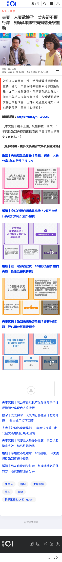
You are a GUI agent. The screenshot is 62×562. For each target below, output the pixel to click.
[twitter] (58, 544)
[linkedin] (51, 544)
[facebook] (32, 544)
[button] (57, 70)
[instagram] (38, 544)
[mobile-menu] (4, 4)
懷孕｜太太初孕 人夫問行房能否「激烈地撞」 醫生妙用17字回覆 (30, 417)
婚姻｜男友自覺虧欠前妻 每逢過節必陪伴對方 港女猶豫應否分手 (30, 468)
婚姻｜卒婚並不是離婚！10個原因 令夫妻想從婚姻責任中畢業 (30, 455)
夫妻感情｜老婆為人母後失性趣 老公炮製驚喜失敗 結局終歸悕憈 (30, 443)
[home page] (11, 3)
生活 (4, 11)
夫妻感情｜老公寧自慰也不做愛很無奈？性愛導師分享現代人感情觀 (30, 405)
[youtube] (45, 544)
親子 (12, 11)
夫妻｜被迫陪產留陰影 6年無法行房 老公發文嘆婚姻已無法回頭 (29, 430)
